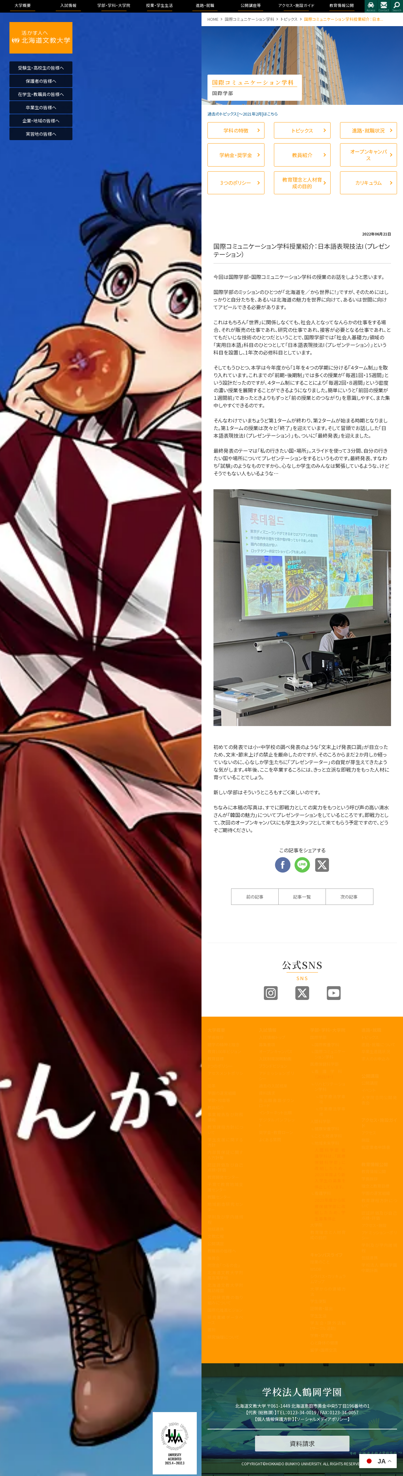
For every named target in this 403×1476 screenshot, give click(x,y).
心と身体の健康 (324, 1343)
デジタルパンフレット (276, 1122)
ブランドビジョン (273, 1066)
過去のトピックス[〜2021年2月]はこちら (242, 114)
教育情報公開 (374, 1164)
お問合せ (383, 6)
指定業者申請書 (375, 1147)
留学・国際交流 (323, 1350)
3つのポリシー (220, 1066)
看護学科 (330, 1074)
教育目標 (215, 1059)
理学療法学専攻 (332, 1099)
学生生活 (318, 1316)
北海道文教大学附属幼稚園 (225, 1287)
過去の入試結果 (273, 1086)
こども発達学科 (328, 1136)
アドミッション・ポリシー (379, 1235)
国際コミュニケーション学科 (249, 19)
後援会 (213, 1258)
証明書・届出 (321, 1308)
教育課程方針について (225, 1129)
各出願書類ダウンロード (276, 1103)
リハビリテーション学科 (330, 1086)
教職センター (219, 1197)
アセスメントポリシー (225, 1075)
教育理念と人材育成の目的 (328, 1234)
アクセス (371, 6)
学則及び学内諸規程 (225, 1219)
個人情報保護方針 (274, 1419)
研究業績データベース (225, 1320)
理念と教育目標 (375, 1186)
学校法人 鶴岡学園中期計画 (379, 1267)
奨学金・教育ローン (276, 1132)
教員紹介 (215, 1107)
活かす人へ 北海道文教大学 (40, 38)
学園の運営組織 (221, 1093)
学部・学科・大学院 (327, 1030)
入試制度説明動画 (275, 1059)
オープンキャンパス (275, 1051)
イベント (368, 1090)
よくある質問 (270, 1140)
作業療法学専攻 (332, 1111)
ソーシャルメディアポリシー (322, 1419)
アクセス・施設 (374, 1225)
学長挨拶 (215, 1037)
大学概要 (216, 1030)
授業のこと (319, 1262)
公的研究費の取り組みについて (225, 1300)
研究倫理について (223, 1337)
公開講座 (215, 1243)
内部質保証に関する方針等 (225, 1155)
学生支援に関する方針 (225, 1142)
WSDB (315, 1269)
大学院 (316, 1225)
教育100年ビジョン (224, 1051)
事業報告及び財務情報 (225, 1117)
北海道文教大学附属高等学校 (225, 1275)
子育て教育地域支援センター (225, 1187)
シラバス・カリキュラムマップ (328, 1279)
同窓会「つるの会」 (223, 1265)
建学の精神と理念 (223, 1044)
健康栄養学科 (327, 1129)
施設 (365, 1140)
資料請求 (267, 1093)
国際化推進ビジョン (225, 1310)
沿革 (211, 1086)
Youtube (334, 993)
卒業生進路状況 (375, 1051)
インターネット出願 (275, 1113)
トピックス (289, 19)
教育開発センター (223, 1177)
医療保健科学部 (324, 1064)
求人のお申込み (375, 1059)
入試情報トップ (272, 1037)
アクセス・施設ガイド (379, 1123)
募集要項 (267, 1044)
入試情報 (267, 1030)
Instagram (271, 993)
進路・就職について (378, 1044)
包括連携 (215, 1229)
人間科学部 (320, 1121)
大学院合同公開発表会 (379, 1100)
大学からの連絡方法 (328, 1291)
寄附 (211, 1330)
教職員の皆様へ (221, 1251)
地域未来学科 (327, 1143)
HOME (213, 19)
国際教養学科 (327, 1044)
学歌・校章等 (218, 1100)
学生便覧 (318, 1301)
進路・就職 (371, 1030)
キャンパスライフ (326, 1255)
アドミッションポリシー (276, 1075)
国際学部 (318, 1037)
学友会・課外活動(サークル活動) (328, 1325)
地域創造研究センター (225, 1206)
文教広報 (215, 1236)
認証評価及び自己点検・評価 (225, 1167)
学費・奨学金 (321, 1335)
